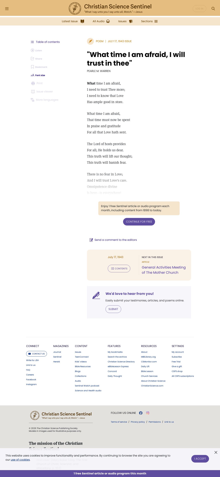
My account (178, 351)
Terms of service (119, 421)
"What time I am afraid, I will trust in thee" (127, 58)
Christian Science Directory (121, 361)
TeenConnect (82, 356)
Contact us (36, 353)
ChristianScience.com (152, 385)
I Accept (200, 457)
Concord (112, 371)
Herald (56, 361)
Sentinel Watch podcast (87, 385)
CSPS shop (177, 371)
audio (88, 390)
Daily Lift (145, 366)
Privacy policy (138, 421)
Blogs (77, 371)
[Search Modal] (213, 8)
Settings (178, 345)
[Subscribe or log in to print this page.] (37, 83)
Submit (95, 309)
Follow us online (123, 412)
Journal (57, 351)
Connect (32, 345)
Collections (80, 375)
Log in (199, 8)
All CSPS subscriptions (183, 375)
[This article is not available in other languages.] (45, 100)
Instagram (31, 384)
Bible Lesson (147, 371)
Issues (78, 351)
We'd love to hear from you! (112, 294)
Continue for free (130, 221)
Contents (101, 267)
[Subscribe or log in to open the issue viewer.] (42, 91)
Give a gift (177, 366)
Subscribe (177, 356)
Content (81, 345)
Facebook (31, 379)
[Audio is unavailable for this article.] (38, 50)
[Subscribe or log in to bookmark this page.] (41, 67)
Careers (30, 374)
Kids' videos (81, 361)
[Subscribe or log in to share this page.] (38, 58)
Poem (82, 41)
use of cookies (20, 460)
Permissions (155, 421)
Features (114, 345)
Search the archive (117, 356)
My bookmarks (115, 351)
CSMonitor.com (149, 361)
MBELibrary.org (148, 356)
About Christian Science (153, 380)
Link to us (30, 364)
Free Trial (176, 361)
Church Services (149, 375)
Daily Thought (115, 375)
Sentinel (57, 356)
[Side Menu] (7, 8)
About (144, 351)
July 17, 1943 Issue (102, 41)
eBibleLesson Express (118, 366)
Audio (78, 380)
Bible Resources (83, 366)
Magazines (61, 345)
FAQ (28, 369)
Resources (149, 345)
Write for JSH (32, 360)
